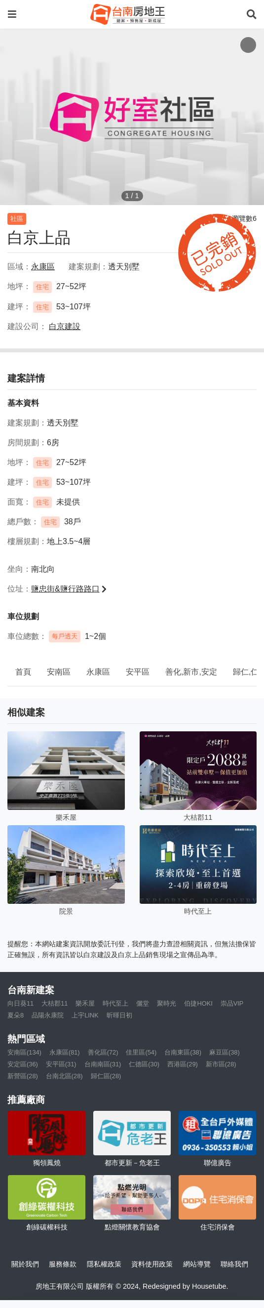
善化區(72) (103, 1052)
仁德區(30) (144, 1064)
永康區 (98, 672)
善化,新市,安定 (191, 672)
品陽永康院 (48, 1015)
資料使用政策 (152, 1264)
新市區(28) (221, 1064)
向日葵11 (20, 1003)
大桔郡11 (54, 1003)
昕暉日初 (119, 1015)
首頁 (23, 672)
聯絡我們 (234, 1264)
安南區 (59, 672)
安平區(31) (61, 1064)
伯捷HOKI (198, 1003)
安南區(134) (24, 1052)
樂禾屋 (85, 1003)
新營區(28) (22, 1076)
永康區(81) (64, 1052)
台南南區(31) (102, 1064)
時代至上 (115, 1003)
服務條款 (62, 1264)
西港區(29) (182, 1064)
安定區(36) (22, 1064)
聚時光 (166, 1003)
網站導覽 (197, 1264)
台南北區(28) (64, 1076)
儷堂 (142, 1003)
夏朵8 (15, 1015)
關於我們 (25, 1264)
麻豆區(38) (224, 1052)
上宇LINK (85, 1015)
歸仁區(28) (106, 1076)
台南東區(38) (182, 1052)
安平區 (138, 672)
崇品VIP (232, 1003)
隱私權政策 (104, 1264)
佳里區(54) (141, 1052)
